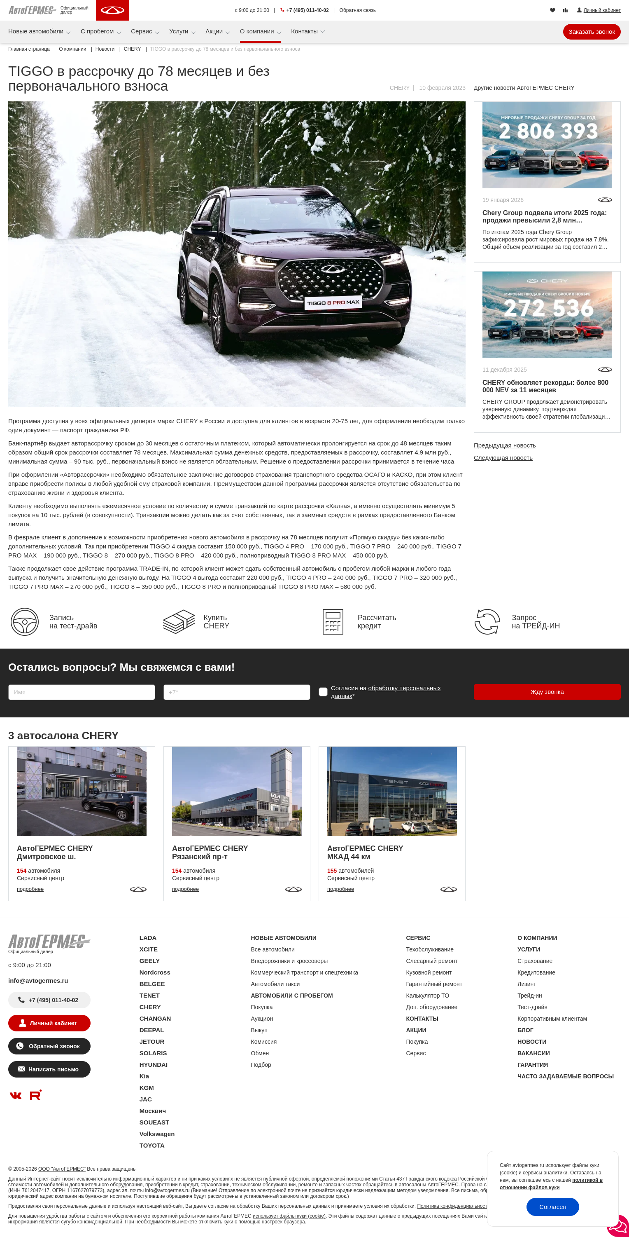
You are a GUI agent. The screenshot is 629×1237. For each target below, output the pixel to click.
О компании (258, 31)
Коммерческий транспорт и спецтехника (305, 972)
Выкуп (259, 1030)
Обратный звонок (53, 1046)
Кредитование (536, 972)
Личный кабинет (53, 1023)
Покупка (262, 1007)
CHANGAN (155, 1018)
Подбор (261, 1064)
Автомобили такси (275, 984)
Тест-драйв (532, 1007)
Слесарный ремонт (432, 961)
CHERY (400, 87)
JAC (146, 1099)
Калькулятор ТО (428, 995)
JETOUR (152, 1041)
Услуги (179, 31)
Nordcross (155, 972)
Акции (214, 31)
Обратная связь (358, 10)
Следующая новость (503, 457)
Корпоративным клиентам (552, 1018)
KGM (147, 1087)
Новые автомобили (36, 31)
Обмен (260, 1053)
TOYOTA (152, 1145)
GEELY (150, 960)
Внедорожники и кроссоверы (289, 961)
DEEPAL (152, 1029)
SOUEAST (155, 1122)
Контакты (305, 31)
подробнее (30, 889)
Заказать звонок (592, 31)
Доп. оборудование (432, 1007)
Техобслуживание (430, 949)
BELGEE (152, 983)
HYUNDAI (154, 1064)
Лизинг (526, 984)
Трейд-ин (529, 995)
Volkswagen (157, 1133)
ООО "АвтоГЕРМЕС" (62, 1169)
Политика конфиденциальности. (454, 1206)
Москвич (153, 1110)
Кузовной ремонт (429, 972)
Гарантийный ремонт (434, 984)
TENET (150, 995)
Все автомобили (273, 949)
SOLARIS (153, 1053)
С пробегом (98, 31)
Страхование (534, 961)
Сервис (142, 31)
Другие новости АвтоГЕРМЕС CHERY (524, 87)
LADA (148, 937)
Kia (144, 1076)
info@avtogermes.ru (38, 980)
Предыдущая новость (505, 445)
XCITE (149, 949)
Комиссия (264, 1041)
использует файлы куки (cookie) (289, 1216)
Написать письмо (53, 1069)
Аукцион (262, 1018)
